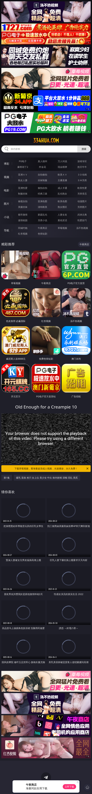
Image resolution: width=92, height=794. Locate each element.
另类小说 (42, 220)
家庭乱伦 (42, 214)
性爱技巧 (82, 220)
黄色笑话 (62, 220)
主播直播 (62, 180)
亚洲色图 (42, 201)
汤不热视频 (82, 228)
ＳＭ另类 (82, 180)
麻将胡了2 (22, 166)
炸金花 (42, 166)
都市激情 (22, 214)
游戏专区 (82, 161)
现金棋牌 (62, 166)
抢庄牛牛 (82, 166)
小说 (6, 217)
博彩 (6, 163)
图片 (6, 204)
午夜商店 (42, 228)
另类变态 (82, 193)
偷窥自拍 (22, 201)
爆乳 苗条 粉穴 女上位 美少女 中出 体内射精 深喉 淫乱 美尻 (47, 477)
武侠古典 (82, 214)
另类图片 (82, 207)
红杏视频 (22, 233)
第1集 (7, 477)
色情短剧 (42, 233)
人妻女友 (62, 214)
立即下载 (69, 786)
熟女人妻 (22, 180)
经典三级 (42, 193)
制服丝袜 (22, 193)
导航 (6, 230)
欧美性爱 (82, 187)
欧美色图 (62, 201)
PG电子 (23, 161)
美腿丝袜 (22, 207)
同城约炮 (22, 228)
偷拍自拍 (42, 187)
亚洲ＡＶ (22, 174)
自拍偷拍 (42, 174)
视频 (6, 177)
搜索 (84, 148)
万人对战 (62, 161)
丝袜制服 (42, 180)
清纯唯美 (42, 207)
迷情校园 (22, 220)
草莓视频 (62, 228)
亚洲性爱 (22, 187)
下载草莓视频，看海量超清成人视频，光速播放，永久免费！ (51, 469)
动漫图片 (82, 201)
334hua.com (46, 140)
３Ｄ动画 (82, 174)
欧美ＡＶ (62, 174)
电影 (6, 190)
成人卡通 (62, 187)
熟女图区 (62, 207)
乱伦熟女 (62, 193)
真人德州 (42, 161)
